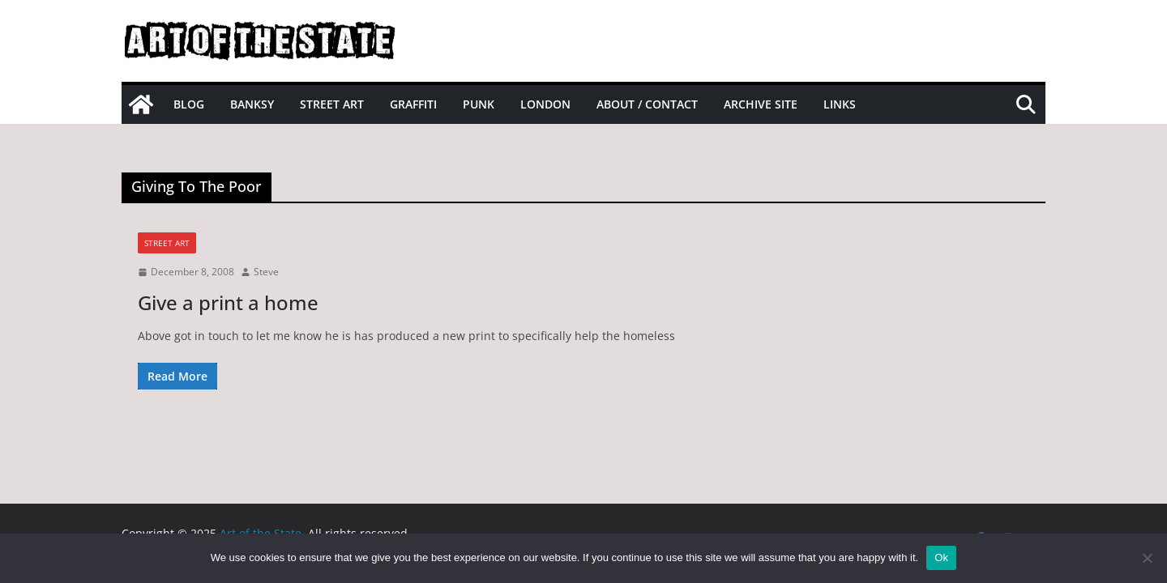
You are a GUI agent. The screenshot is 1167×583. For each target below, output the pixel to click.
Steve (266, 272)
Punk (478, 104)
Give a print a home (228, 302)
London (545, 104)
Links (839, 104)
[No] (1147, 558)
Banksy (252, 104)
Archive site (760, 104)
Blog (188, 104)
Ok (941, 557)
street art (167, 243)
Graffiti (413, 104)
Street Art (332, 104)
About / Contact (647, 104)
